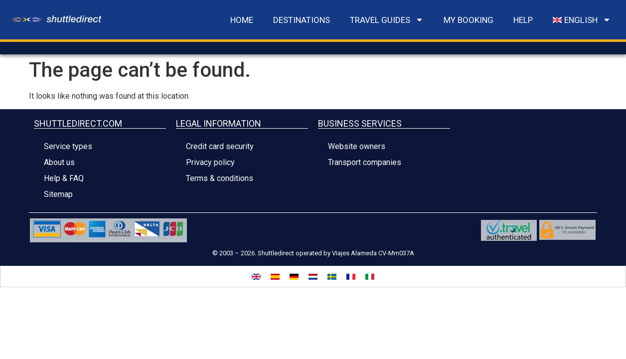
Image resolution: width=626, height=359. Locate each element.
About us (59, 162)
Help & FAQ (64, 178)
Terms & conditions (219, 178)
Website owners (356, 146)
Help (523, 20)
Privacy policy (210, 162)
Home (241, 20)
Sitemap (58, 194)
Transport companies (364, 162)
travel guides (387, 19)
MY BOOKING (468, 20)
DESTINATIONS (301, 20)
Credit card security (220, 146)
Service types (68, 146)
